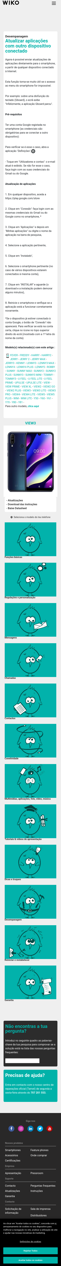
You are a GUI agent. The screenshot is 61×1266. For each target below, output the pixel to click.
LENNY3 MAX (46, 363)
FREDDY (24, 355)
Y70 (7, 402)
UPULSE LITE (33, 382)
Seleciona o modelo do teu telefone (30, 517)
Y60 (42, 398)
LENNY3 (31, 363)
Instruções (37, 1191)
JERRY (14, 359)
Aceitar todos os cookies (30, 1261)
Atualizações (12, 1191)
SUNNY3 (18, 374)
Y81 (20, 402)
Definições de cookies (30, 1243)
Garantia (10, 1196)
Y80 (14, 402)
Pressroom (37, 1173)
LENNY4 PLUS (25, 367)
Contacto (10, 1185)
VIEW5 (41, 394)
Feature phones (39, 1150)
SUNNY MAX (24, 370)
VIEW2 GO (49, 386)
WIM (16, 398)
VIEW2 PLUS (14, 390)
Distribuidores (39, 1215)
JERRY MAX (38, 359)
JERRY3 (10, 363)
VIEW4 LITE (28, 394)
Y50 (36, 398)
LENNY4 (10, 367)
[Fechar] (55, 1225)
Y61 (49, 398)
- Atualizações (14, 500)
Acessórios (11, 1155)
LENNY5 (40, 367)
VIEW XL (27, 386)
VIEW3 (27, 390)
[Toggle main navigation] (53, 3)
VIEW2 (37, 386)
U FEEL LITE (35, 378)
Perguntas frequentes (43, 1185)
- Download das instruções (21, 504)
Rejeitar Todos (30, 1252)
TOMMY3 (10, 378)
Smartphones (13, 1150)
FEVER (14, 355)
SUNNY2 (39, 370)
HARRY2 (46, 355)
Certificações (12, 1160)
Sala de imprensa (41, 1208)
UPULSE (20, 382)
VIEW (47, 382)
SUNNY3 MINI (33, 374)
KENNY (20, 363)
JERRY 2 (24, 359)
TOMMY (48, 374)
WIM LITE (26, 398)
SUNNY (11, 370)
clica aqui (33, 406)
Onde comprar (39, 1155)
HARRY (35, 355)
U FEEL (22, 378)
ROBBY (51, 367)
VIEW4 (16, 394)
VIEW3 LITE (39, 390)
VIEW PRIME (12, 386)
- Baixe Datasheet (16, 508)
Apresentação (13, 1173)
